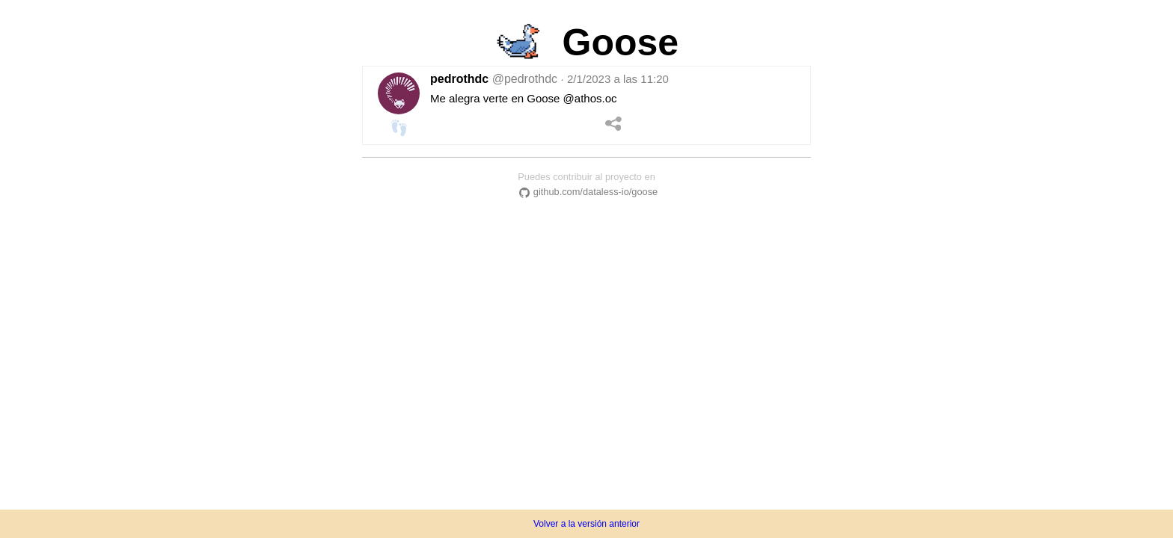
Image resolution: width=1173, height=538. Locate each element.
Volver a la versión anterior (586, 524)
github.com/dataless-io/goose (586, 191)
